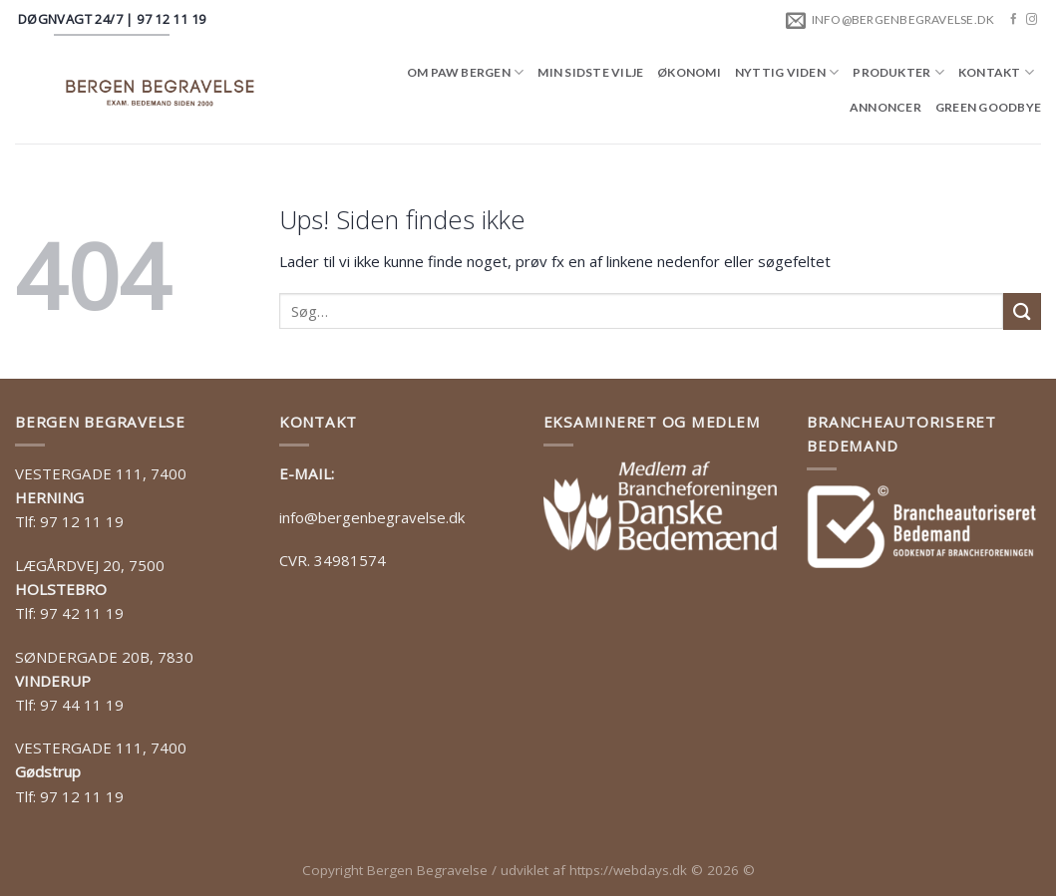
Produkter (898, 72)
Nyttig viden (787, 72)
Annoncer (885, 107)
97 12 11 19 (82, 521)
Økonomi (689, 72)
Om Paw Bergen (466, 72)
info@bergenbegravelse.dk (372, 517)
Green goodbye (988, 107)
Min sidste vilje (590, 72)
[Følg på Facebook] (1013, 20)
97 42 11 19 (82, 613)
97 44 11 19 (82, 705)
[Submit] (1022, 311)
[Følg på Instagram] (1031, 20)
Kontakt (996, 72)
